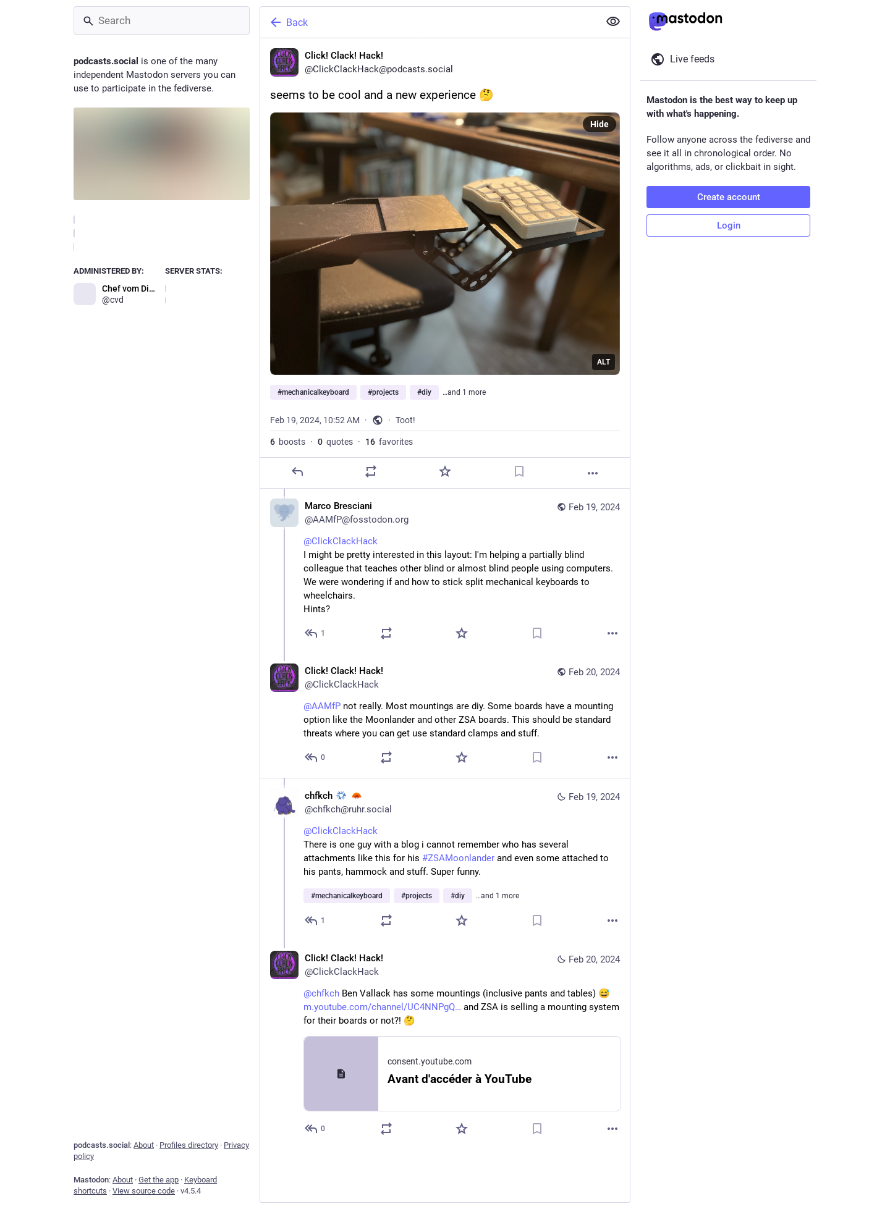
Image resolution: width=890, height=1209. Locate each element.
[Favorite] (445, 471)
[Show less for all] (613, 21)
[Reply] (297, 471)
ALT (603, 362)
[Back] (428, 22)
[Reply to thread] (315, 633)
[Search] (162, 20)
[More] (592, 473)
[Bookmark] (519, 471)
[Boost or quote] (370, 471)
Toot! (405, 420)
